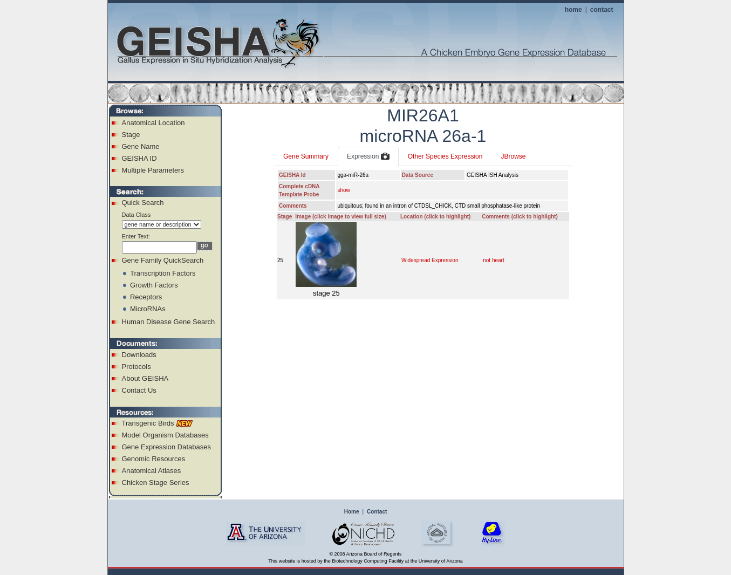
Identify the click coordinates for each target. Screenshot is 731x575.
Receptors (146, 297)
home (573, 9)
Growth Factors (154, 285)
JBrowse (513, 156)
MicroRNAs (148, 309)
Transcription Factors (163, 273)
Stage (131, 135)
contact (601, 9)
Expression (368, 157)
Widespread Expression (430, 260)
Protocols (136, 366)
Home (351, 512)
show (343, 190)
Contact (377, 512)
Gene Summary (306, 156)
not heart (493, 260)
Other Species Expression (445, 156)
